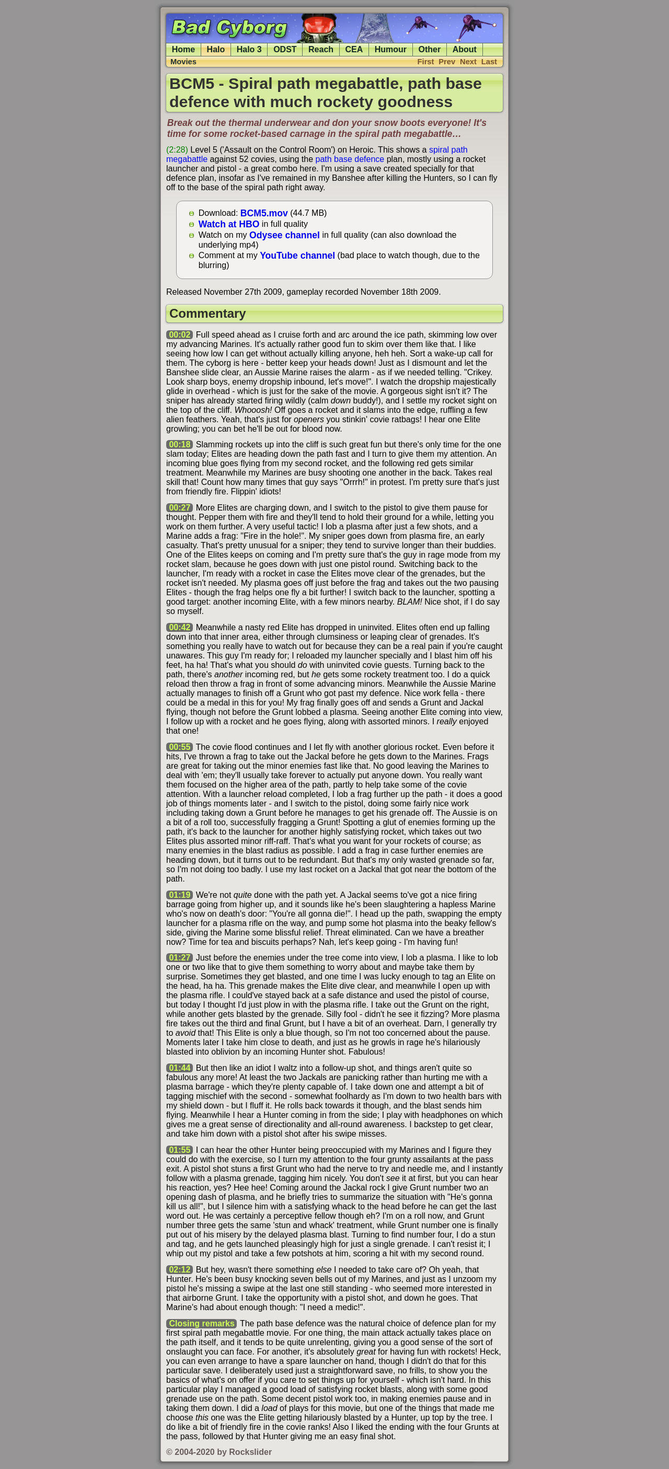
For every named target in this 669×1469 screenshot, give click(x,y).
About (465, 49)
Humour (391, 49)
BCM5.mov (264, 212)
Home (183, 49)
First (426, 61)
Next (468, 61)
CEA (354, 49)
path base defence (350, 159)
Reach (320, 49)
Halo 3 (249, 49)
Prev (447, 61)
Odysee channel (284, 234)
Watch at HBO (229, 223)
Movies (183, 61)
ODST (284, 49)
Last (489, 61)
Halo (216, 49)
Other (430, 49)
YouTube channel (297, 255)
